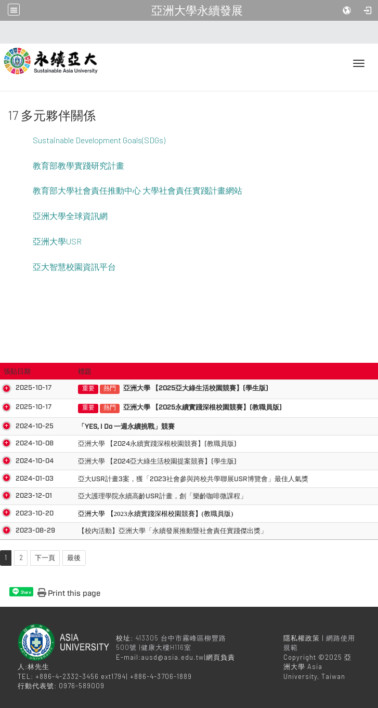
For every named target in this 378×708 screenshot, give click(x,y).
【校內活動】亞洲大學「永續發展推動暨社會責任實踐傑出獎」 (153, 531)
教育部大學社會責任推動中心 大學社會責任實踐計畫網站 (137, 190)
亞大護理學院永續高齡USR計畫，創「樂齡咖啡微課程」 (143, 496)
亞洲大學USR (57, 241)
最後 (74, 557)
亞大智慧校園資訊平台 (74, 266)
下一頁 (45, 557)
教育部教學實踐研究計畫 (78, 165)
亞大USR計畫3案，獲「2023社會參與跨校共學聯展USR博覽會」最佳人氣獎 (174, 479)
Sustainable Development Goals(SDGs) (99, 140)
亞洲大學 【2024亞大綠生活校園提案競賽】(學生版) (138, 461)
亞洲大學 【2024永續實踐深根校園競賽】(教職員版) (138, 444)
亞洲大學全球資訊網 (70, 216)
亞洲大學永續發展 (197, 10)
